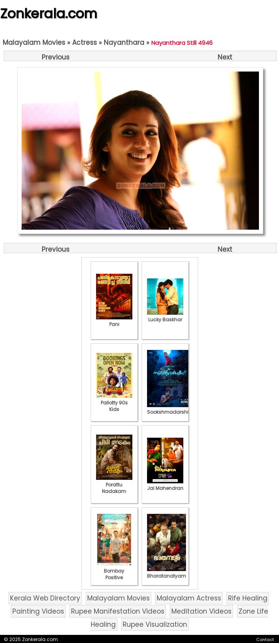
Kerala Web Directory (45, 598)
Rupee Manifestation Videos (117, 611)
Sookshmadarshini (170, 408)
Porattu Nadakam (114, 485)
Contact (265, 639)
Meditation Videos (201, 611)
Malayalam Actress (189, 598)
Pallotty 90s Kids (114, 403)
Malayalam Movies (34, 42)
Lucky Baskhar (165, 316)
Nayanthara (124, 42)
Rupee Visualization (155, 624)
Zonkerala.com (48, 13)
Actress (84, 42)
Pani (114, 320)
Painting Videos (38, 611)
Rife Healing (247, 598)
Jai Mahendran (165, 484)
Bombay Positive (114, 571)
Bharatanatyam (166, 572)
